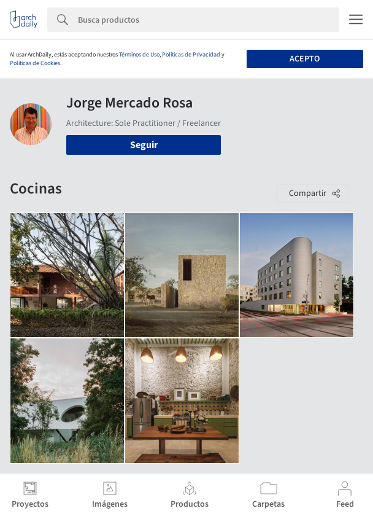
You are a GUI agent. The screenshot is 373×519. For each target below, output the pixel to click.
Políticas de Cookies (35, 63)
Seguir (144, 145)
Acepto (305, 59)
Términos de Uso (139, 54)
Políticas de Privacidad (191, 54)
